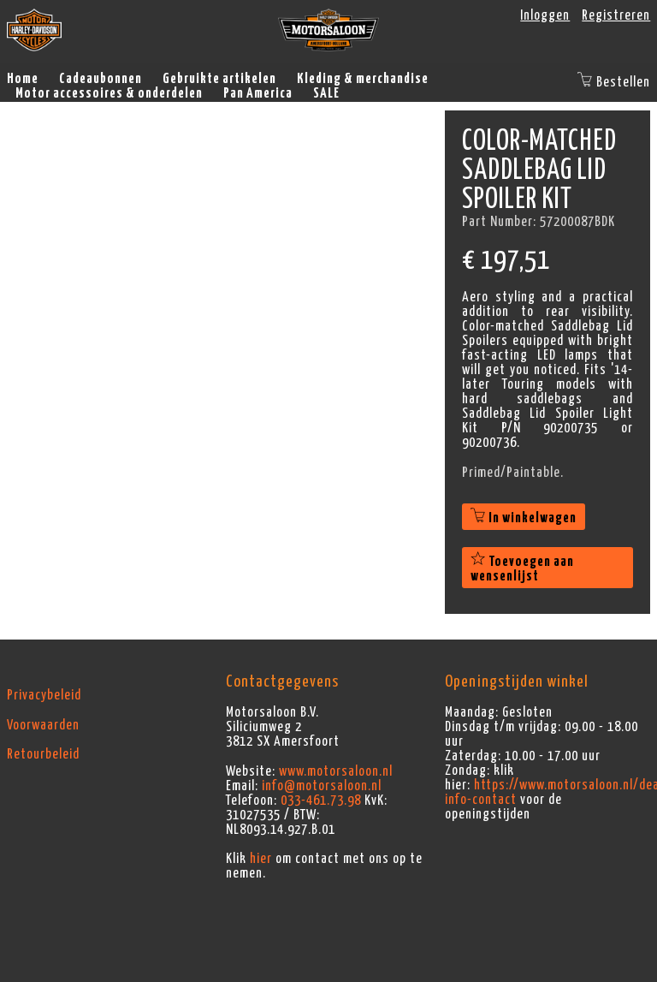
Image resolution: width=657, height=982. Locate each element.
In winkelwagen (524, 518)
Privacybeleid (44, 695)
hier (261, 859)
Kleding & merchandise (363, 79)
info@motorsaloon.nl (322, 786)
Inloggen (545, 15)
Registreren (616, 15)
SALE (326, 93)
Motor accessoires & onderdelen (109, 93)
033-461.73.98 (321, 800)
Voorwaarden (43, 725)
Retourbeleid (43, 754)
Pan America (258, 93)
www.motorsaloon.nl (336, 771)
